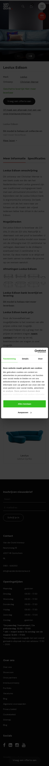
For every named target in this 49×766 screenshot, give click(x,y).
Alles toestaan (24, 404)
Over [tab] (40, 358)
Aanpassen (24, 412)
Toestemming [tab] (9, 358)
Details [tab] (25, 358)
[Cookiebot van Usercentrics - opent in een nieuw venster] (35, 351)
